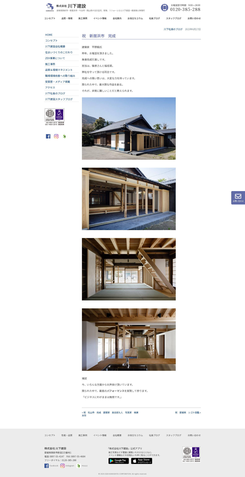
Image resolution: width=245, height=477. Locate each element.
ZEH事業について (55, 58)
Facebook (51, 465)
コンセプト (49, 18)
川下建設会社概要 (55, 46)
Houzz (82, 465)
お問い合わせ (194, 18)
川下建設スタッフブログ (59, 99)
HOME (48, 35)
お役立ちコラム (135, 18)
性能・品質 (66, 435)
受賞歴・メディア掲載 (57, 81)
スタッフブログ (173, 18)
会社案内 (117, 18)
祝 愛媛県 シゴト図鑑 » (188, 412)
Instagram (67, 465)
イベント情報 (99, 18)
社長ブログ (154, 18)
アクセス (50, 87)
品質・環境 (66, 18)
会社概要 (117, 435)
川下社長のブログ (55, 93)
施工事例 (82, 18)
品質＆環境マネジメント (59, 70)
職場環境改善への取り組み (60, 76)
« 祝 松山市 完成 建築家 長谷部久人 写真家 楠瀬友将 (110, 414)
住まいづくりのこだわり (59, 52)
